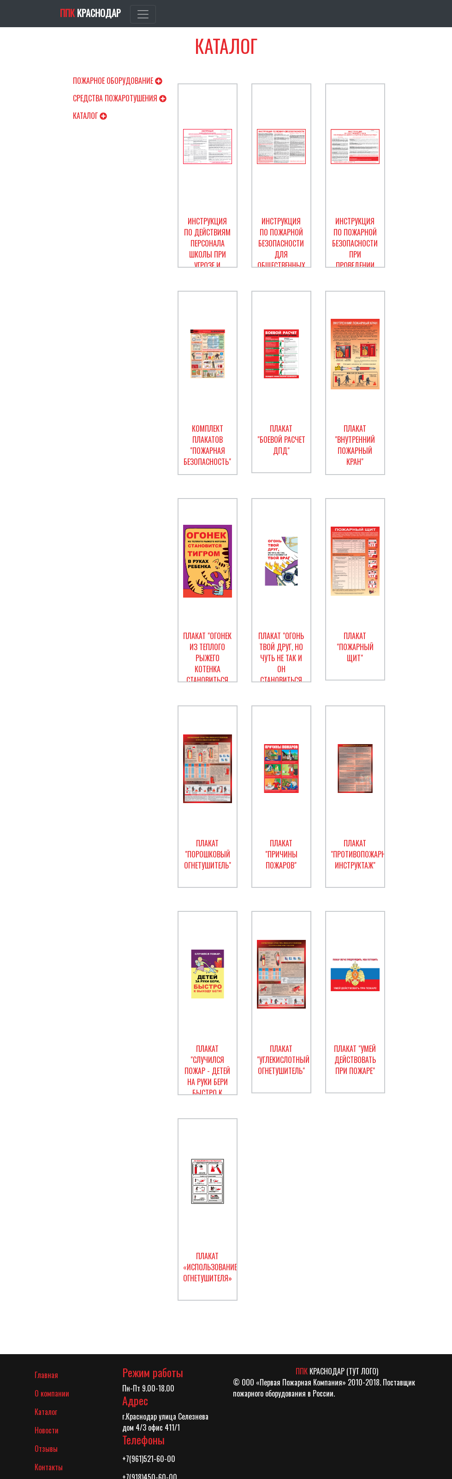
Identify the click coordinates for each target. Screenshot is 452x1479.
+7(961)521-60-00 (148, 1458)
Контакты (49, 1467)
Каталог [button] (90, 115)
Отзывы (46, 1448)
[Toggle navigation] (143, 14)
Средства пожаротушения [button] (120, 98)
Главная (59, 1374)
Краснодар (90, 13)
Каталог (46, 1411)
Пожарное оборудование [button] (117, 80)
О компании (52, 1393)
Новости (47, 1430)
